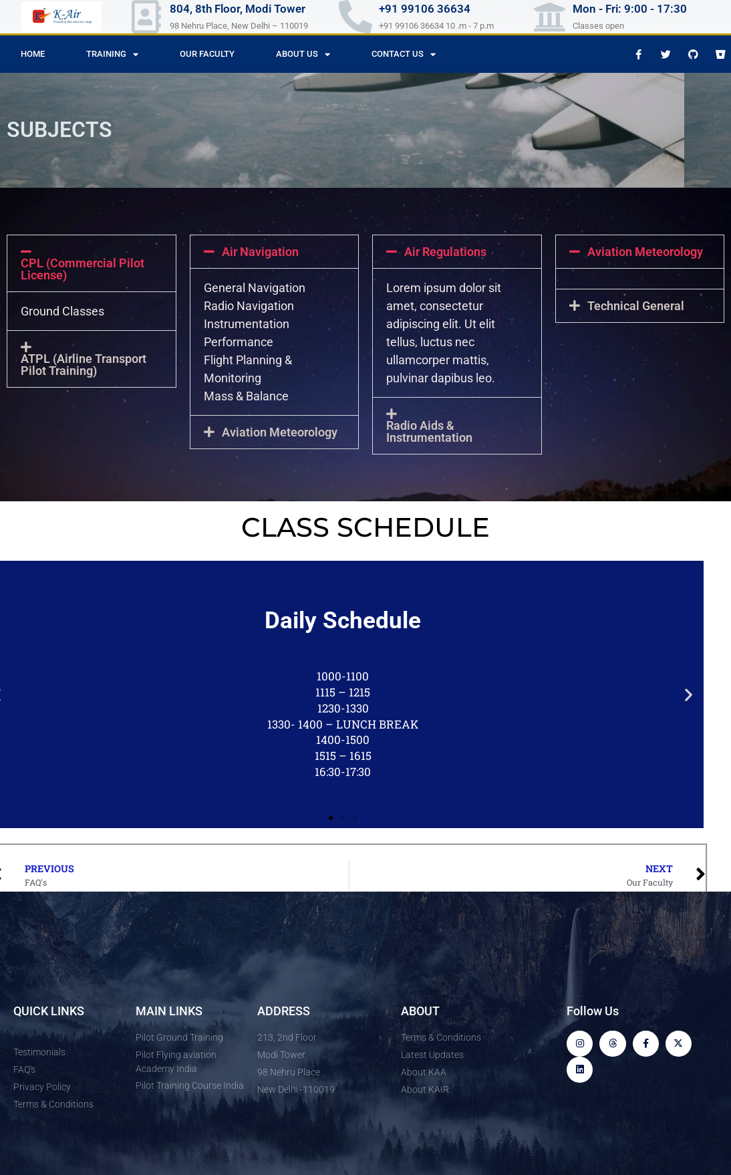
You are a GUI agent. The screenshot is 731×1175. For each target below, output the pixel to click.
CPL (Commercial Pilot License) (82, 269)
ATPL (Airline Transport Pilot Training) (83, 365)
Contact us (404, 54)
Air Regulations (445, 252)
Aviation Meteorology (645, 252)
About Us (303, 54)
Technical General (635, 306)
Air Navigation (260, 252)
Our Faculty (207, 54)
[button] (91, 263)
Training (112, 54)
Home (33, 54)
